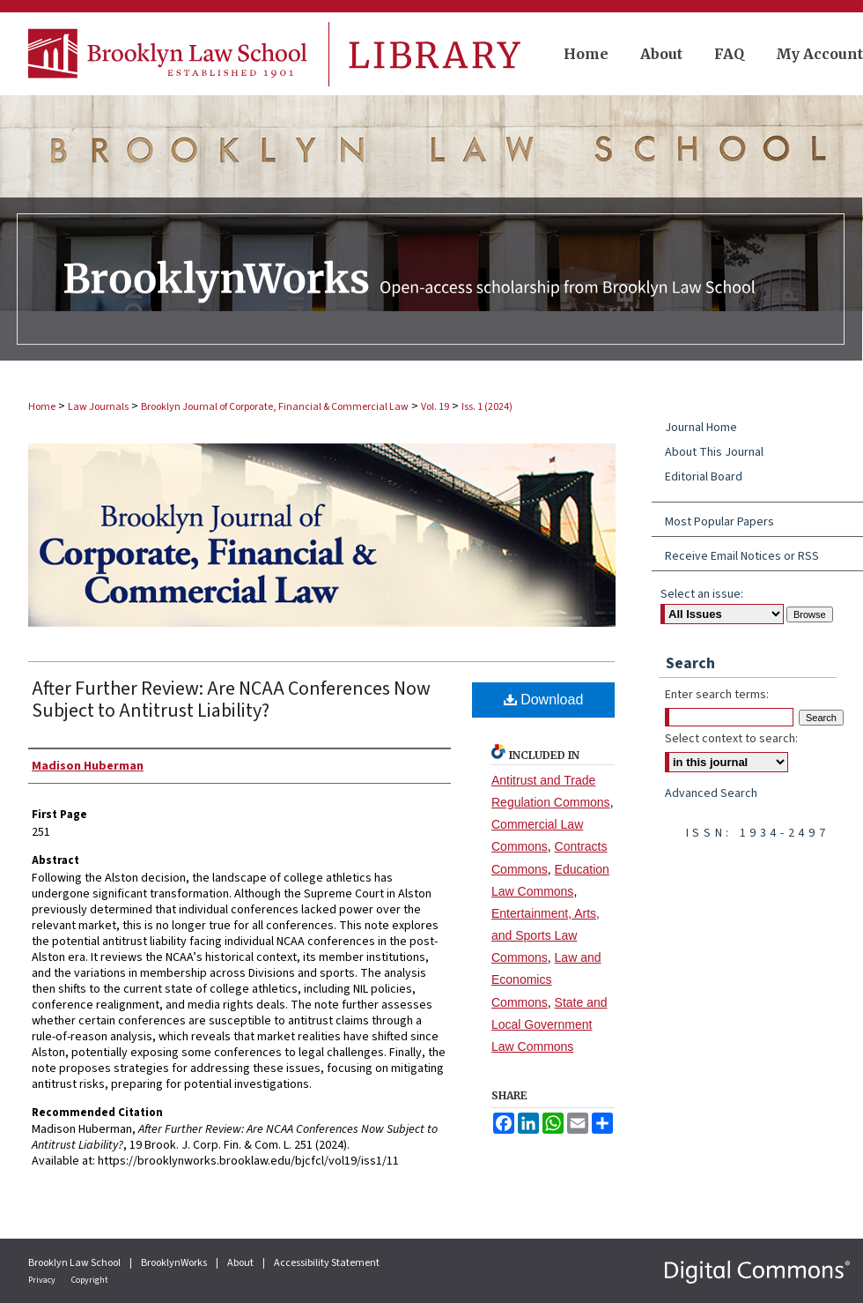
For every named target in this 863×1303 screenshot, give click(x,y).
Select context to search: (731, 739)
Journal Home (701, 427)
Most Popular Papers (719, 522)
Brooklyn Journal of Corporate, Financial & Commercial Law (275, 406)
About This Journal (714, 452)
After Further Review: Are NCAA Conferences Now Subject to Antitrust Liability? (231, 699)
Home (41, 406)
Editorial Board (703, 477)
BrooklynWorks (175, 1262)
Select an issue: (701, 594)
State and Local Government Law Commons (549, 1024)
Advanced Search (711, 793)
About (241, 1262)
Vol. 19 (435, 406)
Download (544, 699)
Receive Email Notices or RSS (742, 556)
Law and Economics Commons (546, 979)
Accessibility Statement (327, 1262)
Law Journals (98, 406)
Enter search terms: (717, 695)
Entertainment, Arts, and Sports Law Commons (545, 935)
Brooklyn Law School (75, 1262)
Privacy (42, 1280)
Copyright (89, 1280)
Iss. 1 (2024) (487, 406)
